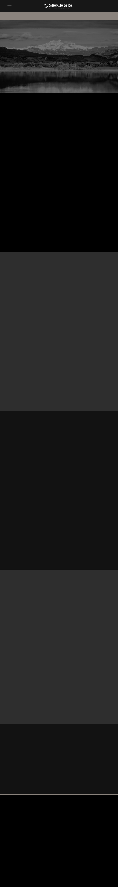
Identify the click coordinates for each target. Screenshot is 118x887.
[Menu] (9, 6)
